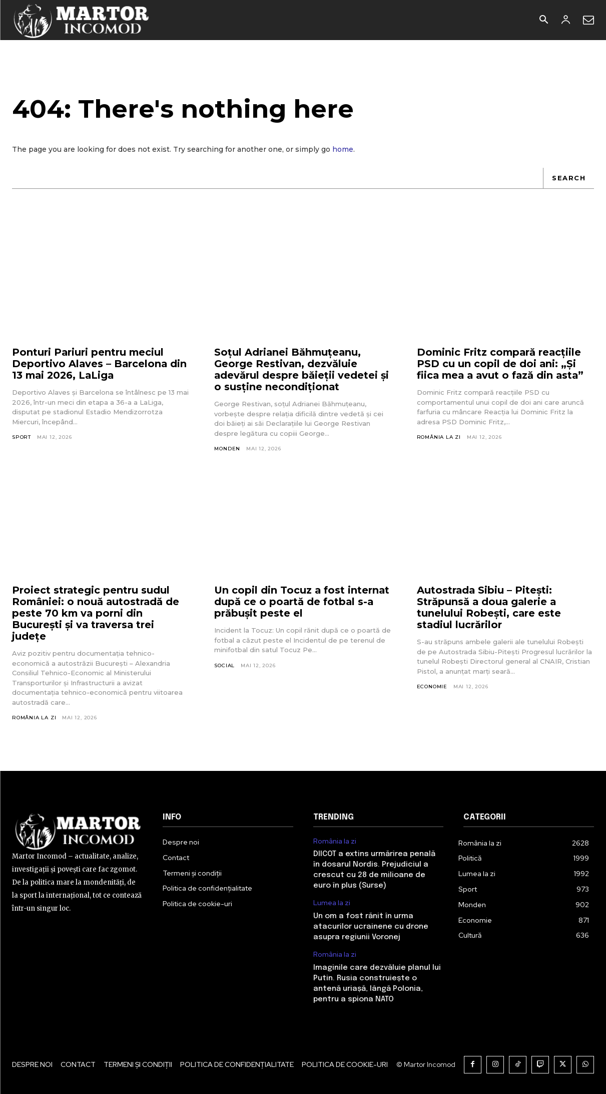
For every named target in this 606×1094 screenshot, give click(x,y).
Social (224, 665)
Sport (21, 437)
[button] (543, 20)
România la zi (439, 437)
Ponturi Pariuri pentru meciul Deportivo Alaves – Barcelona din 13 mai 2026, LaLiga (100, 364)
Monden (227, 449)
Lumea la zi (331, 903)
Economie (432, 686)
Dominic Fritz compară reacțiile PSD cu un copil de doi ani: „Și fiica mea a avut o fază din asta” (502, 364)
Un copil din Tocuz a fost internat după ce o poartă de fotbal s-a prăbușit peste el (302, 601)
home (342, 149)
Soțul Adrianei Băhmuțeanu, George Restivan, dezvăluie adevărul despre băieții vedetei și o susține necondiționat (302, 370)
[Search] (568, 178)
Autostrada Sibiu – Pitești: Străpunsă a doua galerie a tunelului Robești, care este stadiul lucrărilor (489, 607)
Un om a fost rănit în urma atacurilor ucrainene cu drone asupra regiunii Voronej (370, 927)
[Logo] (82, 20)
